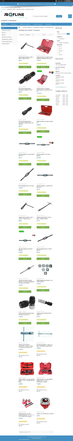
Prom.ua (44, 437)
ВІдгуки (3, 34)
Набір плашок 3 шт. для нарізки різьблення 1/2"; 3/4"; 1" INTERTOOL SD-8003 (44, 381)
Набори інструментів (25, 24)
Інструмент (5, 24)
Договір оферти (5, 43)
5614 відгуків (60, 1)
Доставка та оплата (6, 37)
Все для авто (49, 24)
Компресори (14, 24)
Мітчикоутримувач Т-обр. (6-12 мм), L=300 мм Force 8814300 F (44, 345)
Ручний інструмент (27, 27)
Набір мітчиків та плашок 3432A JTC (45, 122)
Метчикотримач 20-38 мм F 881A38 (26, 249)
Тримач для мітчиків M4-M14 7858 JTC (44, 314)
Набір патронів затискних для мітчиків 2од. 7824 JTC (26, 314)
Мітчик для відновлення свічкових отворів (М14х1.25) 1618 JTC (26, 123)
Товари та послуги (6, 30)
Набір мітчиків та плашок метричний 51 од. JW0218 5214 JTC (44, 90)
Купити (25, 67)
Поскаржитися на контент (35, 439)
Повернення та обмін (7, 39)
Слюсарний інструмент (38, 27)
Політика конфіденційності (48, 439)
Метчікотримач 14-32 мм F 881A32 (43, 155)
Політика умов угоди (7, 41)
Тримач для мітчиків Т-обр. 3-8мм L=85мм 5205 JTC (26, 57)
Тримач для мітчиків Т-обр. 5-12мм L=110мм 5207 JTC (26, 218)
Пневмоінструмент (37, 24)
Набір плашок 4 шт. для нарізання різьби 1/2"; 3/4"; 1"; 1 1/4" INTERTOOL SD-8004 (27, 415)
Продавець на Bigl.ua (36, 438)
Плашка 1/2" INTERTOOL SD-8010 (45, 413)
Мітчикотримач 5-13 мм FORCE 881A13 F (44, 186)
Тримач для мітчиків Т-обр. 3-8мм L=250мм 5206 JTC (44, 218)
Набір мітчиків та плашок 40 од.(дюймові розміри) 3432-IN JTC (45, 57)
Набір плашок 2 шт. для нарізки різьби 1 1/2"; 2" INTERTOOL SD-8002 (27, 381)
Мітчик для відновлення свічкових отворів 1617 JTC (25, 89)
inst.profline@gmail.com (60, 87)
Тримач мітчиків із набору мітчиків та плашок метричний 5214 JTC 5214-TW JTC (26, 282)
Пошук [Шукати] (59, 16)
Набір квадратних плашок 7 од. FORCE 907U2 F (44, 281)
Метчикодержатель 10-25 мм (26, 185)
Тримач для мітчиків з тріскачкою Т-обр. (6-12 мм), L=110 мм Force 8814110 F (26, 346)
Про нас (4, 32)
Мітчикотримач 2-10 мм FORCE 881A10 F (26, 155)
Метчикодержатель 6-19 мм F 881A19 (44, 249)
